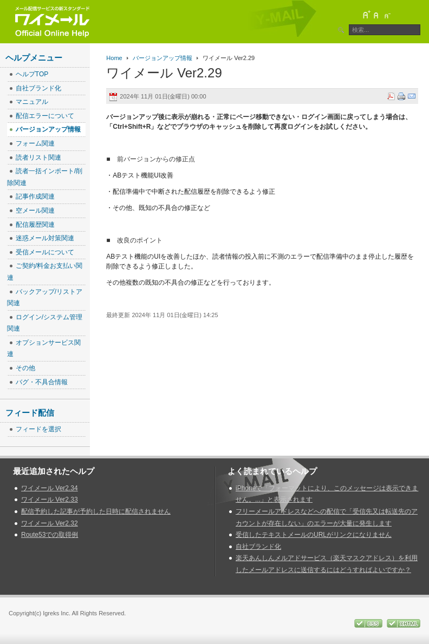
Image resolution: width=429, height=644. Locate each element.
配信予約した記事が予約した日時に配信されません (96, 511)
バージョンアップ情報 (162, 58)
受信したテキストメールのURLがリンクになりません (314, 534)
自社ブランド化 (258, 546)
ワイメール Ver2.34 (49, 488)
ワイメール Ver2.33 (49, 499)
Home (114, 58)
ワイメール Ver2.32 (49, 523)
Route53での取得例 (49, 534)
